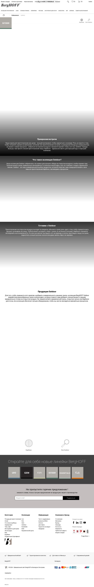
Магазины (58, 521)
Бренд (57, 523)
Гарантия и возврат (44, 527)
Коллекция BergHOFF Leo (14, 473)
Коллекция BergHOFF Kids (77, 473)
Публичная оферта (60, 530)
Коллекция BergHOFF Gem (27, 473)
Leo (23, 519)
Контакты (58, 527)
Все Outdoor (89, 22)
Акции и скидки (5, 1)
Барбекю (81, 22)
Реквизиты (58, 528)
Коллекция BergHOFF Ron (39, 473)
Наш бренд (50, 1)
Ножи (6, 521)
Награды (57, 1)
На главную (5, 15)
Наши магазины (28, 1)
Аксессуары (8, 530)
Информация (15, 15)
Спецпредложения (40, 1)
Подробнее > (85, 536)
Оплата (41, 523)
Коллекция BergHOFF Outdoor (52, 473)
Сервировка (8, 525)
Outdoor (24, 525)
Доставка (41, 525)
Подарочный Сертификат (12, 536)
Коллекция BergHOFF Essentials (65, 473)
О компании (58, 519)
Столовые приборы (11, 523)
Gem (23, 523)
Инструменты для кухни (12, 528)
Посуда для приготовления (13, 519)
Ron (23, 521)
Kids (23, 528)
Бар (6, 532)
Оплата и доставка (17, 1)
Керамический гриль (28, 530)
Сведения (41, 528)
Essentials (24, 527)
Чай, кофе (8, 527)
